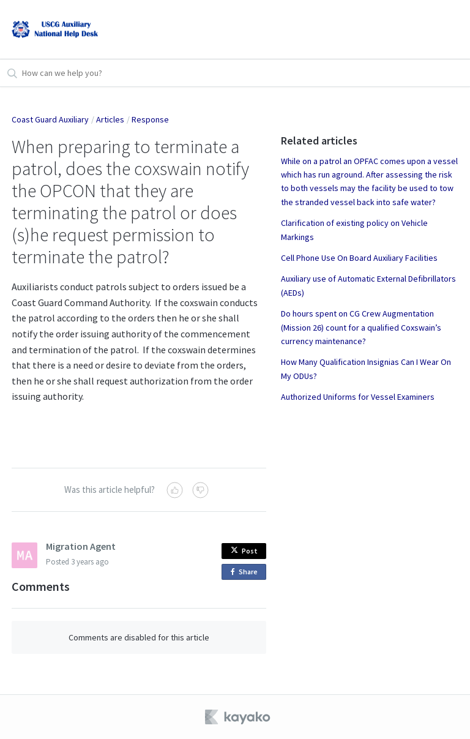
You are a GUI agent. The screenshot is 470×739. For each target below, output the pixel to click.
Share (246, 572)
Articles (110, 119)
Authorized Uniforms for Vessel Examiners (358, 396)
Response (150, 119)
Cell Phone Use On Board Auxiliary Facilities (359, 257)
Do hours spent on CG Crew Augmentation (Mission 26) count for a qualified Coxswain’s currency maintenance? (361, 327)
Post (244, 550)
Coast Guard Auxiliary (50, 119)
